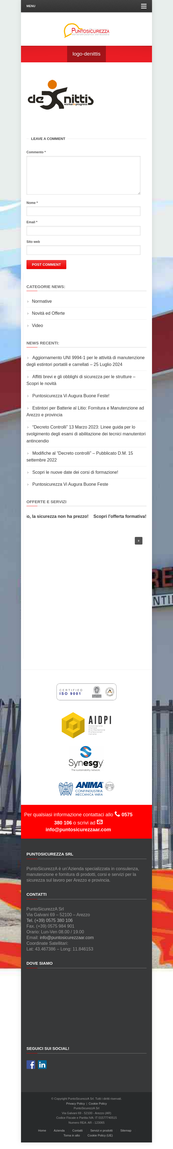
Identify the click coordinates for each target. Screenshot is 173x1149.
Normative (42, 307)
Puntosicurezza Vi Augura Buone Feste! (70, 402)
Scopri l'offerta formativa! (121, 523)
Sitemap (125, 1137)
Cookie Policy (98, 1110)
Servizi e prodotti (101, 1137)
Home (42, 1137)
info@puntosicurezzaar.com (67, 944)
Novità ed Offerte (48, 319)
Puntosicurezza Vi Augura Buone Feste (70, 490)
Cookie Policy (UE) (100, 1142)
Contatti (77, 1137)
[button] (138, 547)
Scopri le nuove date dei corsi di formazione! (75, 478)
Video (37, 332)
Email (31, 229)
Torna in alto (72, 1142)
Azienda (59, 1137)
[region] (86, 596)
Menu (86, 6)
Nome (32, 209)
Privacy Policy (75, 1110)
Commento (36, 152)
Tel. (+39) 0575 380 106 (49, 927)
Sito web (33, 248)
